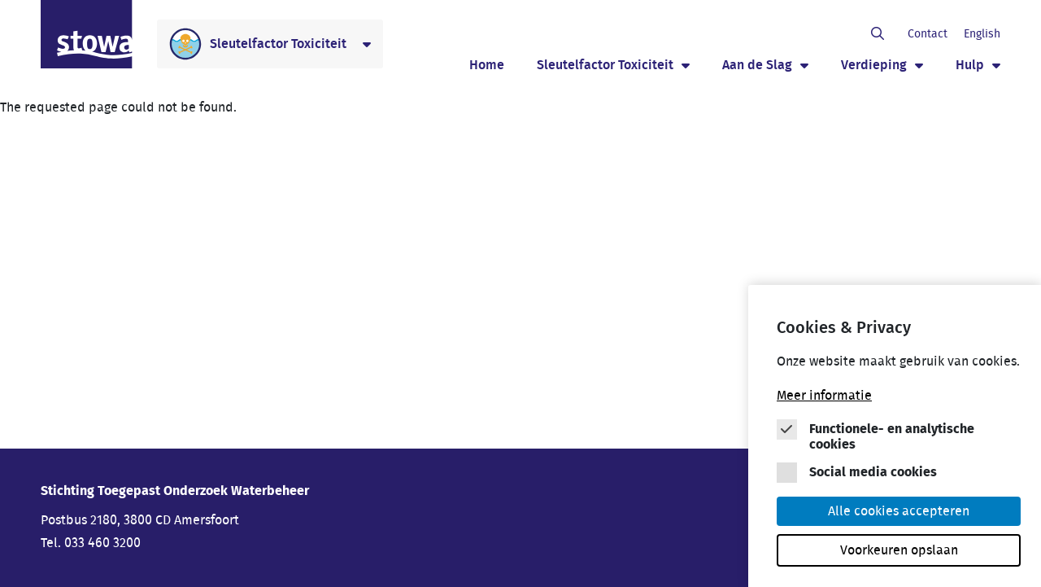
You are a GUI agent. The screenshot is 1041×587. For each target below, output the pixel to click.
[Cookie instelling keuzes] (899, 443)
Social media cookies (873, 475)
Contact (927, 34)
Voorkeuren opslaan (899, 553)
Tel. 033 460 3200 (91, 543)
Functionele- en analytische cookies (891, 440)
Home (486, 65)
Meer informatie (824, 398)
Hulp (970, 65)
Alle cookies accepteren (898, 514)
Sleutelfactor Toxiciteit (605, 65)
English (982, 34)
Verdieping (874, 65)
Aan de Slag (757, 65)
